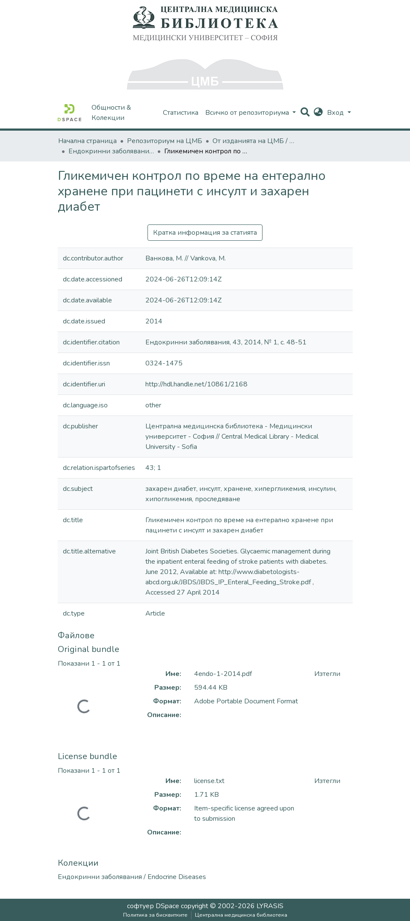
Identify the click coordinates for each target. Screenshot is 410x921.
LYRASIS (270, 906)
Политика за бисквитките (155, 915)
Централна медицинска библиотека (241, 915)
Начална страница (87, 141)
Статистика (180, 112)
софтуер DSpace (153, 906)
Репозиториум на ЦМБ (164, 141)
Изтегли (327, 674)
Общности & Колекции (111, 113)
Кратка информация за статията (205, 232)
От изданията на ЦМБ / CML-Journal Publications (255, 141)
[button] (318, 113)
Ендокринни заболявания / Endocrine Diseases (111, 151)
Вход (336, 112)
